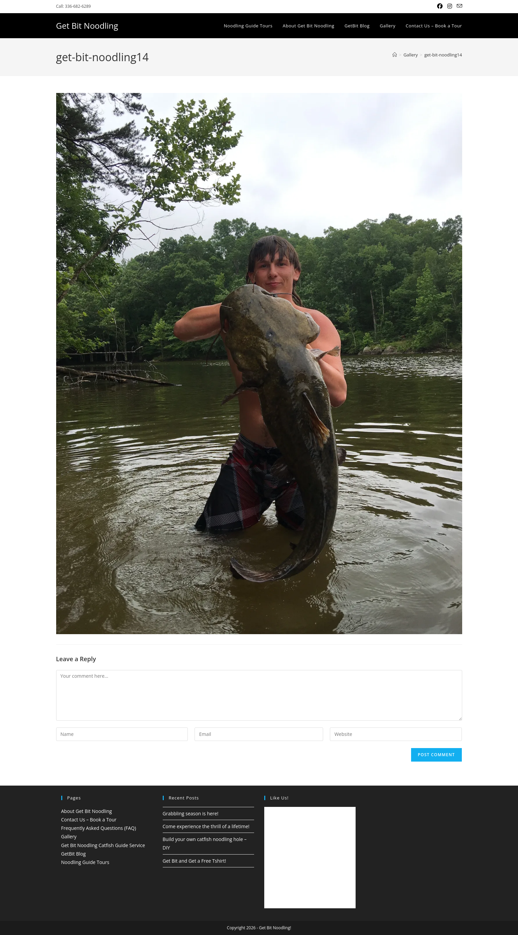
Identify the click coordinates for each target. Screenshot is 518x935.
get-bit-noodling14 (443, 55)
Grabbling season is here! (191, 813)
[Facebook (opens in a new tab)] (440, 6)
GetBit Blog (73, 853)
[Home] (394, 55)
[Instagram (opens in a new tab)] (449, 6)
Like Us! (279, 798)
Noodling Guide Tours (85, 862)
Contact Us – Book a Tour (89, 819)
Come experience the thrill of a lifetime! (206, 826)
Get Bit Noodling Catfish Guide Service (103, 845)
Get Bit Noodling (87, 25)
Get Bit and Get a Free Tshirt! (194, 861)
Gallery (69, 836)
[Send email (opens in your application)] (458, 6)
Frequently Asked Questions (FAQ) (98, 828)
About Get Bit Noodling (86, 811)
